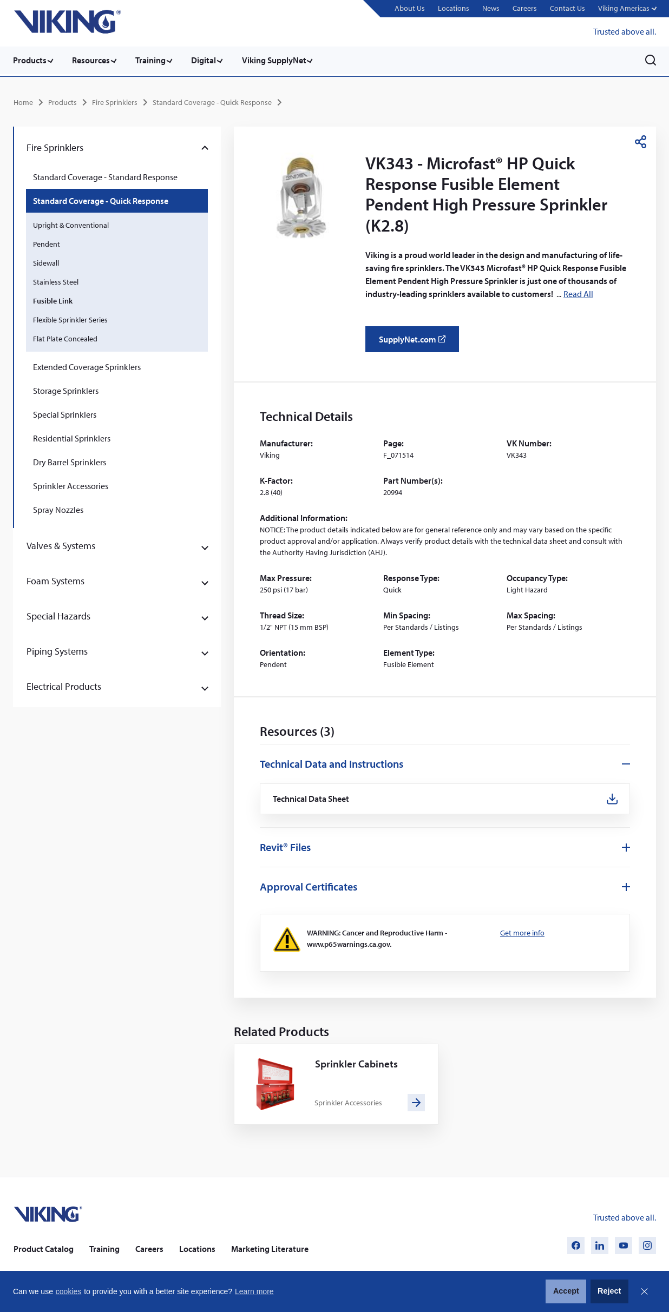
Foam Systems (55, 579)
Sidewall (46, 261)
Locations (452, 8)
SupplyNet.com (415, 341)
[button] (626, 9)
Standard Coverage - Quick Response (212, 101)
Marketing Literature (270, 1248)
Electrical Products (64, 684)
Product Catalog (44, 1248)
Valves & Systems (61, 544)
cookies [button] (68, 1291)
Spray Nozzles (58, 508)
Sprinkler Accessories (70, 484)
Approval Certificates (308, 886)
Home (23, 101)
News (490, 8)
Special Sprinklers (64, 412)
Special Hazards (58, 614)
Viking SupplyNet (282, 60)
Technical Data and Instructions (331, 762)
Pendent (46, 242)
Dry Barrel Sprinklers (69, 460)
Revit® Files (285, 847)
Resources (93, 60)
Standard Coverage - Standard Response (105, 175)
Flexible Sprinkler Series (70, 318)
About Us (408, 8)
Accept (566, 1291)
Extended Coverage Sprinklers (87, 365)
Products (30, 60)
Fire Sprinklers (114, 101)
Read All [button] (578, 292)
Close (644, 1291)
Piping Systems (57, 649)
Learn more (254, 1291)
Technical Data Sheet (312, 798)
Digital (210, 60)
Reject (609, 1291)
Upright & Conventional (71, 223)
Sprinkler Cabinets (357, 1063)
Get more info (522, 933)
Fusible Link (53, 299)
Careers (523, 8)
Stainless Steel (55, 280)
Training (155, 60)
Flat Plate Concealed (65, 337)
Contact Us (566, 8)
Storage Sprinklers (66, 389)
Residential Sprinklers (71, 436)
